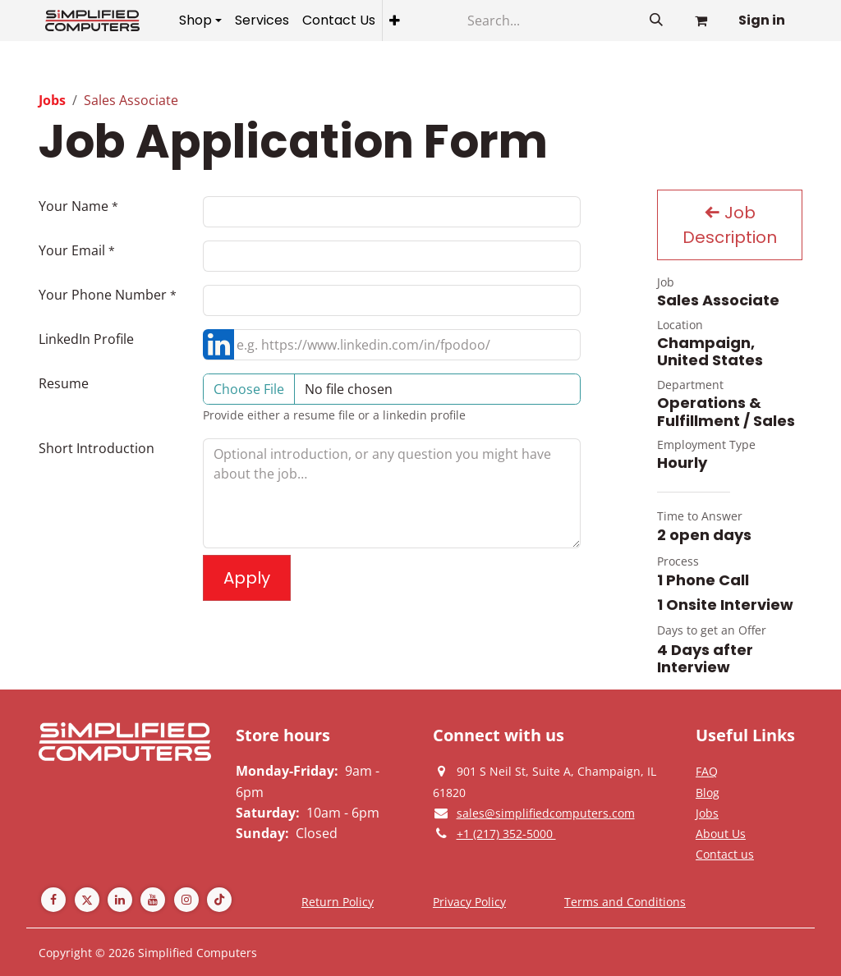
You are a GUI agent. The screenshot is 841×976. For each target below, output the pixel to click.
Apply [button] (246, 577)
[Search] (545, 20)
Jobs (52, 100)
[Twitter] (87, 899)
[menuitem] (200, 20)
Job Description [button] (729, 225)
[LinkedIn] (120, 899)
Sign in (761, 20)
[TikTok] (219, 899)
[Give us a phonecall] (506, 833)
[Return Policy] (337, 901)
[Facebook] (53, 899)
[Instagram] (186, 899)
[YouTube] (152, 899)
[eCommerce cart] (700, 20)
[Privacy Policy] (707, 771)
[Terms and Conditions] (625, 901)
